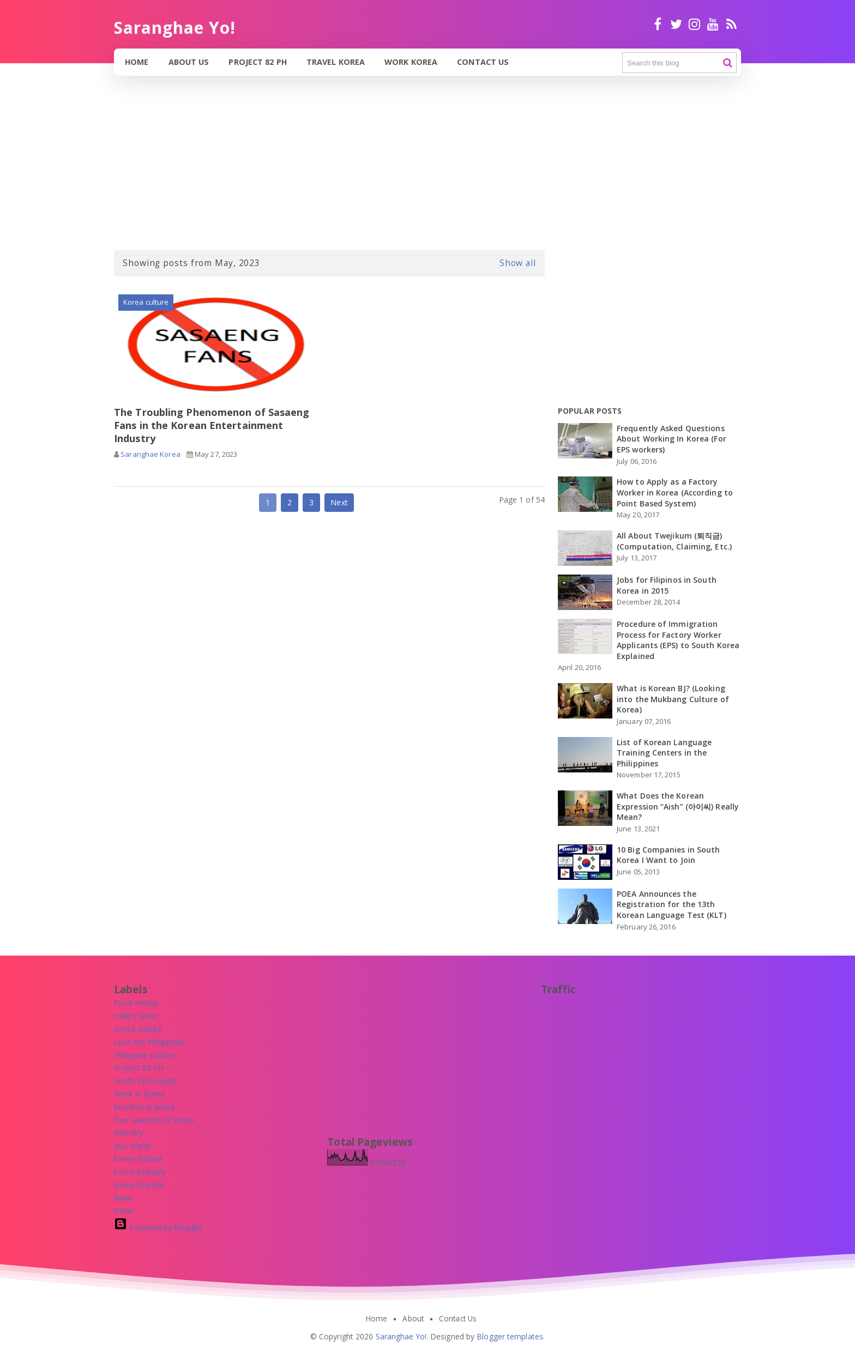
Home (137, 62)
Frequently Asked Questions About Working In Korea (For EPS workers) (671, 439)
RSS (731, 24)
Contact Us (484, 62)
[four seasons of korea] (154, 1120)
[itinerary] (128, 1132)
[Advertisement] (327, 171)
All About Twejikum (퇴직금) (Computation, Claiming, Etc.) (674, 541)
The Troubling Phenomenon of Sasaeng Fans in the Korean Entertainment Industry (212, 425)
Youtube (713, 24)
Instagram (694, 24)
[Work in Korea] (139, 1094)
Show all (517, 263)
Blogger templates (510, 1336)
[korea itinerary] (140, 1172)
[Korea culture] (138, 1029)
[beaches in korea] (144, 1107)
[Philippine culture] (144, 1055)
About (413, 1318)
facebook (658, 24)
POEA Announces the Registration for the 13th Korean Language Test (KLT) (671, 904)
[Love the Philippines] (149, 1042)
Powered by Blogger (158, 1227)
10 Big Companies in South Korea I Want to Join (668, 855)
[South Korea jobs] (145, 1081)
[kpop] (122, 1197)
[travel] (124, 1210)
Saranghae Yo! (401, 1336)
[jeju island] (132, 1145)
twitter (676, 24)
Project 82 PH (258, 62)
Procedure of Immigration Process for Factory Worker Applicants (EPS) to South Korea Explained (678, 640)
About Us (189, 62)
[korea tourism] (139, 1185)
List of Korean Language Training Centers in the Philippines (664, 753)
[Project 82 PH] (139, 1067)
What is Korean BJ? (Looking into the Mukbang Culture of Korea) (673, 699)
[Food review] (136, 1003)
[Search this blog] (679, 63)
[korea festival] (138, 1158)
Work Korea (412, 62)
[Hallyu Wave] (136, 1016)
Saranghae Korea (150, 455)
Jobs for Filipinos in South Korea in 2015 (666, 585)
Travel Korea (337, 62)
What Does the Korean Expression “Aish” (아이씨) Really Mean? (678, 806)
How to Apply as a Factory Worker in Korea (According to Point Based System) (675, 492)
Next (339, 503)
